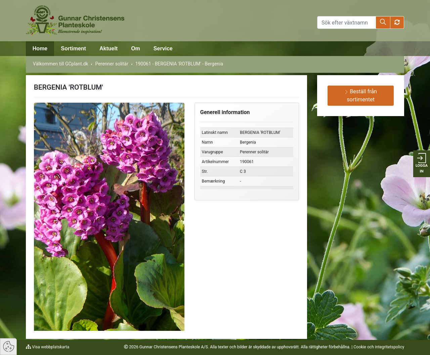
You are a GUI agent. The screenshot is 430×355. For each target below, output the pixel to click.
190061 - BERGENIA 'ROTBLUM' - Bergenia (179, 63)
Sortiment (73, 48)
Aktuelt (108, 48)
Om (135, 48)
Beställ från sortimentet (360, 95)
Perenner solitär (111, 63)
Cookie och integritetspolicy (378, 347)
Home (40, 48)
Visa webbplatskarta (50, 347)
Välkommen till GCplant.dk (60, 63)
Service (163, 48)
